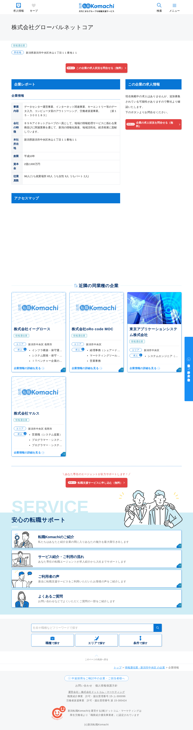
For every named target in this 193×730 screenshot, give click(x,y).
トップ (118, 667)
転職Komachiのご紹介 (56, 537)
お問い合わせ (83, 685)
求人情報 (18, 10)
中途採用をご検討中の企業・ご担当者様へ (98, 678)
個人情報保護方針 (106, 685)
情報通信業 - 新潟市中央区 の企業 (145, 667)
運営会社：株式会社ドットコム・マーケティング (96, 692)
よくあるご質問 (50, 596)
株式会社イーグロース (32, 329)
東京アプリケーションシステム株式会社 (153, 332)
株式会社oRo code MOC (92, 329)
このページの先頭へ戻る (96, 659)
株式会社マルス (27, 413)
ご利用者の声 (48, 576)
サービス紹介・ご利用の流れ (61, 557)
